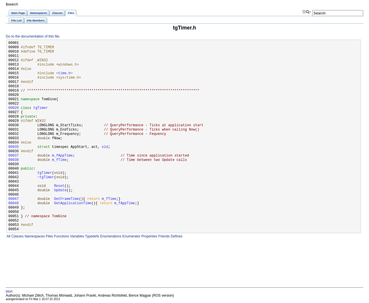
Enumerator (130, 236)
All (8, 236)
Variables (76, 236)
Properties (148, 236)
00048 (13, 203)
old (105, 147)
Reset (59, 186)
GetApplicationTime (72, 203)
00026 (13, 108)
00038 (13, 160)
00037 (13, 155)
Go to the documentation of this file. (33, 36)
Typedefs (91, 236)
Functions (61, 236)
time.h (64, 73)
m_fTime (59, 160)
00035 (13, 147)
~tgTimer (45, 177)
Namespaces (34, 236)
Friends (163, 236)
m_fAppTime (62, 155)
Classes (17, 236)
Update (60, 190)
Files (49, 236)
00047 (13, 199)
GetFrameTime (66, 199)
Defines (176, 236)
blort (9, 291)
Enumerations (110, 236)
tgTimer (40, 108)
